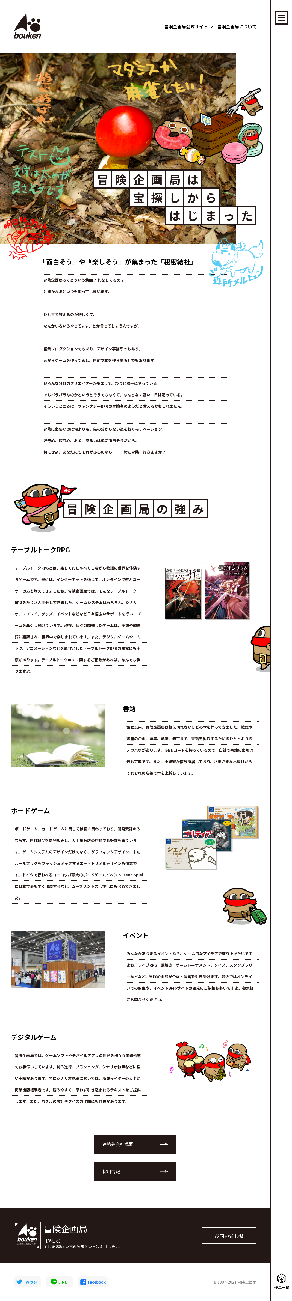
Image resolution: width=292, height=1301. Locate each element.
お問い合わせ (229, 1235)
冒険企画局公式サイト (186, 26)
